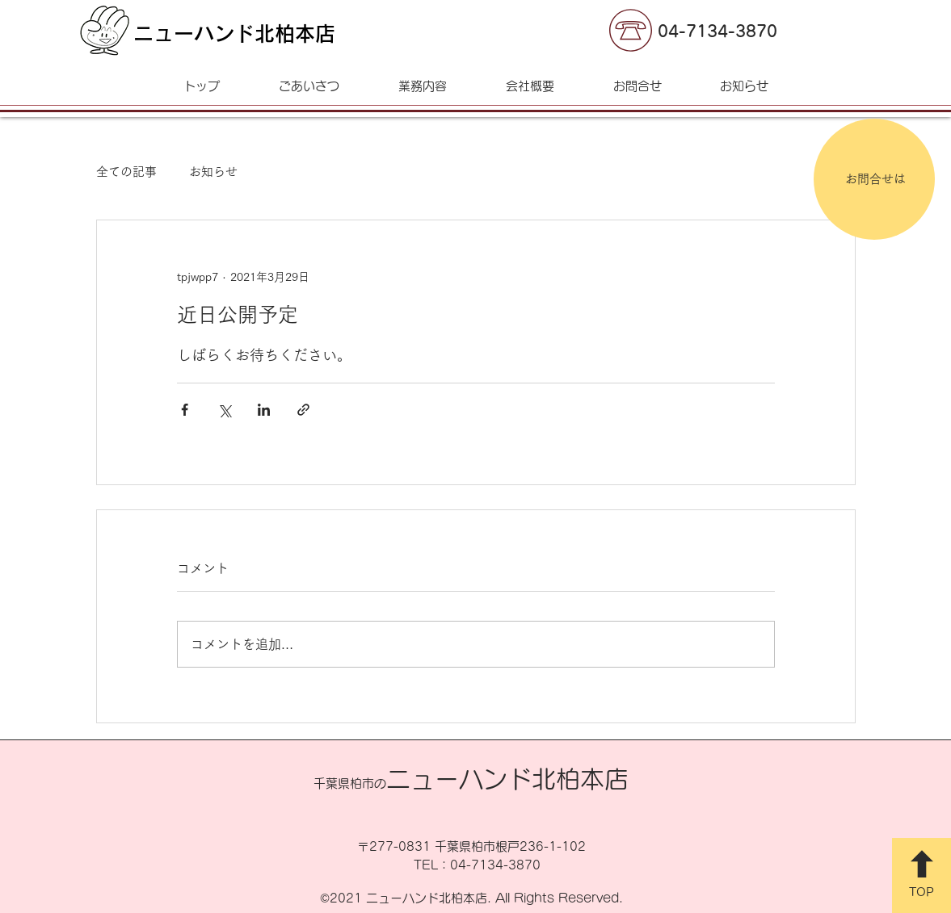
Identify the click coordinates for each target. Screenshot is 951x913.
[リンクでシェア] (303, 409)
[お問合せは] (874, 179)
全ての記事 (126, 171)
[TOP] (921, 875)
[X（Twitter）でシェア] (224, 409)
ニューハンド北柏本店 (234, 33)
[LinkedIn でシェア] (263, 409)
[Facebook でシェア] (184, 409)
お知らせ (213, 171)
